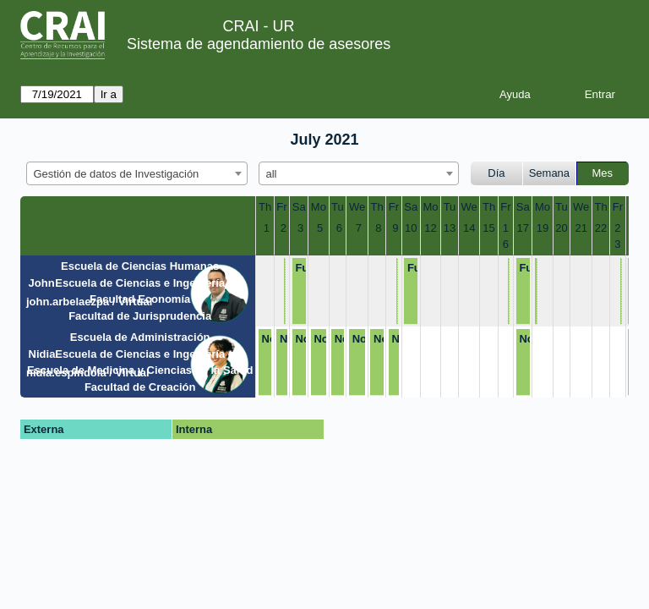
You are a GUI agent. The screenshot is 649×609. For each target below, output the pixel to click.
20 (561, 228)
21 (580, 228)
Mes (603, 173)
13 (449, 228)
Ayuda (515, 94)
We (357, 206)
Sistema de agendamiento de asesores (258, 44)
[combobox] (137, 173)
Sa (299, 206)
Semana (549, 173)
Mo (318, 206)
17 (523, 228)
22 (601, 228)
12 (430, 228)
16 (506, 236)
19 (542, 228)
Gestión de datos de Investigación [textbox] (116, 173)
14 (469, 228)
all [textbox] (271, 173)
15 (488, 228)
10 (411, 228)
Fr (281, 206)
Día (496, 173)
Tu (337, 206)
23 (617, 236)
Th (265, 206)
